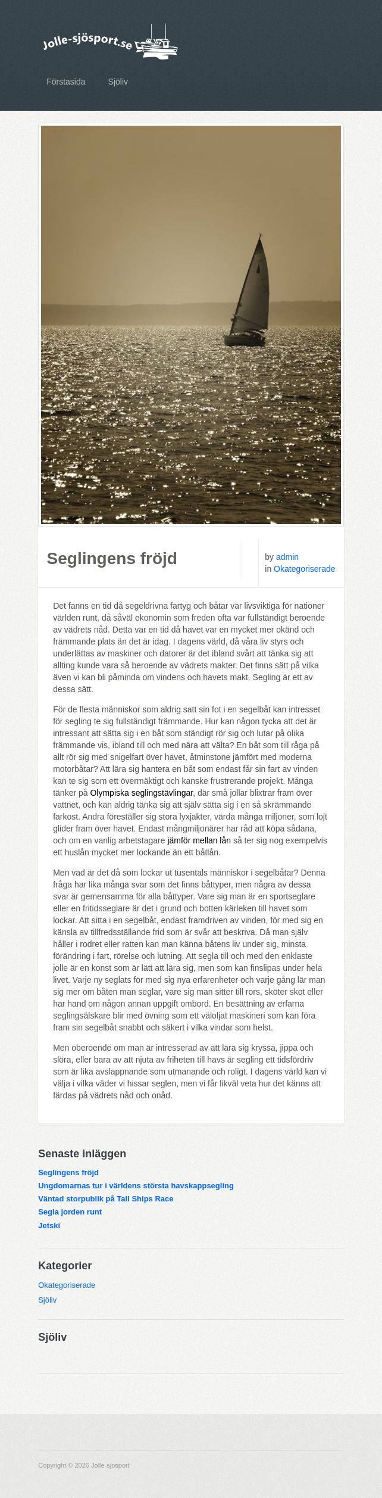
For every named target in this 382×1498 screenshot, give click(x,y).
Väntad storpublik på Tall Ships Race (105, 1198)
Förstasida (65, 81)
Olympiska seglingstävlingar (141, 793)
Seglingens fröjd (112, 558)
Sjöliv (118, 81)
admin (287, 557)
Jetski (49, 1225)
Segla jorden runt (70, 1211)
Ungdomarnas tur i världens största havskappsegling (136, 1185)
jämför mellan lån (199, 840)
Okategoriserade (305, 569)
